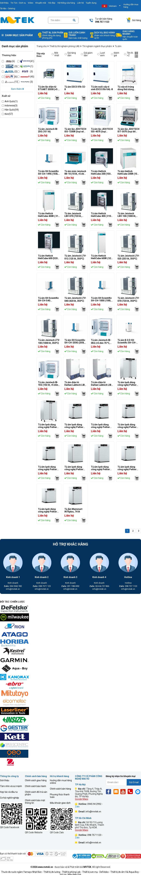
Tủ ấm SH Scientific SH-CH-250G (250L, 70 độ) (74, 342)
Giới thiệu (4, 780)
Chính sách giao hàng (36, 780)
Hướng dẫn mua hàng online (61, 781)
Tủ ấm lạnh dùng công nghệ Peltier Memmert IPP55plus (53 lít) (73, 428)
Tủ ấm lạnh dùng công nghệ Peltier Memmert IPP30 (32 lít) (48, 471)
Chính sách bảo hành (35, 786)
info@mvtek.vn (13, 589)
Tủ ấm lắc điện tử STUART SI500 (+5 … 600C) (49, 89)
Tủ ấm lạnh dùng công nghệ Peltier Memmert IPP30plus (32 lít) (127, 428)
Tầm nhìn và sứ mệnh (11, 786)
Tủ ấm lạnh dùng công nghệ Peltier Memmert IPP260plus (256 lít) (74, 471)
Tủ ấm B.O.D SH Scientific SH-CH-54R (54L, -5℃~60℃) (128, 343)
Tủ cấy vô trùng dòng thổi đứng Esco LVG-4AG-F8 (127, 89)
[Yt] (123, 791)
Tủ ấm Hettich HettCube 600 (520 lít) (47, 258)
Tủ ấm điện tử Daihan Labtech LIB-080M (75, 385)
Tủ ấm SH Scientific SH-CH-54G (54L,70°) (48, 300)
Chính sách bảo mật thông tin (35, 801)
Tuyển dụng (91, 3)
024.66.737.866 (99, 586)
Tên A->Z (129, 54)
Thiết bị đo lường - (52, 872)
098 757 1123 (128, 586)
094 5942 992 (13, 586)
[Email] (116, 791)
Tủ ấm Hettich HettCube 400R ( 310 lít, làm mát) (48, 216)
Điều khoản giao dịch (60, 803)
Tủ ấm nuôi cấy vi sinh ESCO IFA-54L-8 (102, 88)
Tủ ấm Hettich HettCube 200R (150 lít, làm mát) (128, 174)
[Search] (74, 20)
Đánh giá (115, 54)
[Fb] (109, 791)
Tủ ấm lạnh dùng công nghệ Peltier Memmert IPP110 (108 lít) (47, 513)
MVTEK (87, 867)
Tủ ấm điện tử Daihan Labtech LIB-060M (101, 385)
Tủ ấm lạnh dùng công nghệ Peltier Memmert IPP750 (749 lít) (47, 428)
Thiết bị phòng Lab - (72, 872)
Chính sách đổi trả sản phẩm (36, 793)
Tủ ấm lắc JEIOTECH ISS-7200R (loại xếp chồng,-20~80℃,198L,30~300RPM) (83, 132)
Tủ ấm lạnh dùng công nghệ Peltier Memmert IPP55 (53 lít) (101, 428)
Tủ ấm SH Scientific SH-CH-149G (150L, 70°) (48, 174)
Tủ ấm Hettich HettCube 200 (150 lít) (100, 174)
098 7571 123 (42, 586)
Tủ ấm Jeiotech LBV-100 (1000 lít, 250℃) (127, 216)
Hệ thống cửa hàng (66, 3)
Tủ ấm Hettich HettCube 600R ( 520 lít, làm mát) (101, 258)
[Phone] (131, 791)
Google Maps (81, 799)
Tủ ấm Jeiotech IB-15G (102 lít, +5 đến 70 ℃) (48, 385)
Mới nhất (55, 54)
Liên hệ (80, 3)
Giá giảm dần (87, 54)
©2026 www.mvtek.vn (41, 867)
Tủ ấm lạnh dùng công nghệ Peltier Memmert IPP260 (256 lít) (100, 471)
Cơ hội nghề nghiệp (9, 797)
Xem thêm (17, 89)
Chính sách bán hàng (60, 788)
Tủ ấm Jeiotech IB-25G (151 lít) (48, 130)
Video (30, 3)
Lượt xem (101, 54)
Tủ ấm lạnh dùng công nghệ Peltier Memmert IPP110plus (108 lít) (128, 471)
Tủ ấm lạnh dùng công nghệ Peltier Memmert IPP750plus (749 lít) (128, 386)
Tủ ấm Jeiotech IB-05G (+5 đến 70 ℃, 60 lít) (101, 343)
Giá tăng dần (70, 54)
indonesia (11, 105)
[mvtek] (57, 98)
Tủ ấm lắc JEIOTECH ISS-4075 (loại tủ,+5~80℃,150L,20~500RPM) (107, 132)
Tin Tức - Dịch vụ (18, 3)
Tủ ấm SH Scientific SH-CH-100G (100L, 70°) (101, 300)
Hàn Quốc (12, 109)
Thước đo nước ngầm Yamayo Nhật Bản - (22, 872)
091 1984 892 (70, 586)
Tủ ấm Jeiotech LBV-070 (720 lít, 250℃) (73, 216)
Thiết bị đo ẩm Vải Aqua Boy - (125, 872)
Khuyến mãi (40, 3)
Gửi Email (134, 782)
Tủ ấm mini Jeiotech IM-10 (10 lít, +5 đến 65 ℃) (75, 174)
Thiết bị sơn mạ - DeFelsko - (96, 872)
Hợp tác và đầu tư (9, 792)
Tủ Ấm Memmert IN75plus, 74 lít (73, 510)
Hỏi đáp (51, 3)
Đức (9, 114)
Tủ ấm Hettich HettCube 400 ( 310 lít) (101, 216)
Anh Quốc (11, 101)
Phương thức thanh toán (60, 795)
